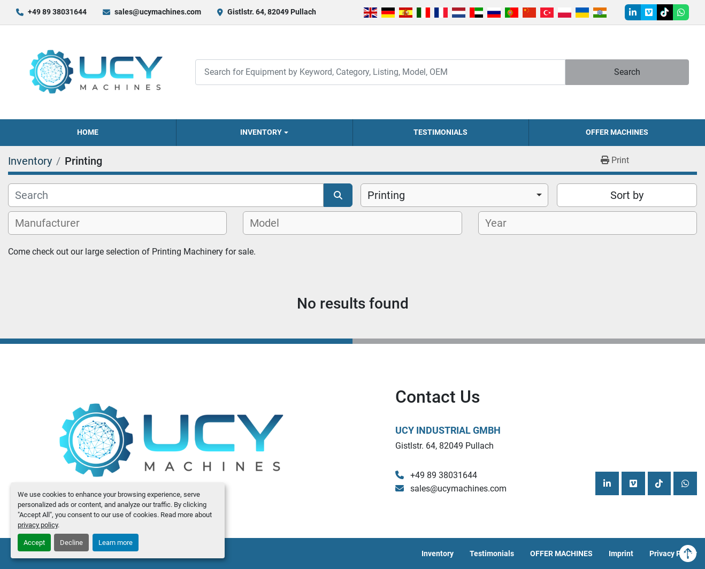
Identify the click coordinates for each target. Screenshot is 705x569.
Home (87, 132)
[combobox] (454, 195)
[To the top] (687, 553)
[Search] (380, 71)
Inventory (261, 132)
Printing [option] (386, 195)
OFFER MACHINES (617, 132)
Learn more (115, 543)
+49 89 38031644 (57, 11)
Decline (71, 543)
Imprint (621, 553)
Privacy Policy (673, 553)
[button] (264, 132)
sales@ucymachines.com (157, 11)
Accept (34, 543)
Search (627, 72)
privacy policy (38, 525)
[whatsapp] (681, 12)
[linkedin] (633, 12)
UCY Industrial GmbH (448, 430)
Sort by (626, 195)
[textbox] (53, 223)
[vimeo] (649, 12)
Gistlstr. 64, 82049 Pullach (271, 11)
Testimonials (440, 132)
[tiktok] (665, 12)
